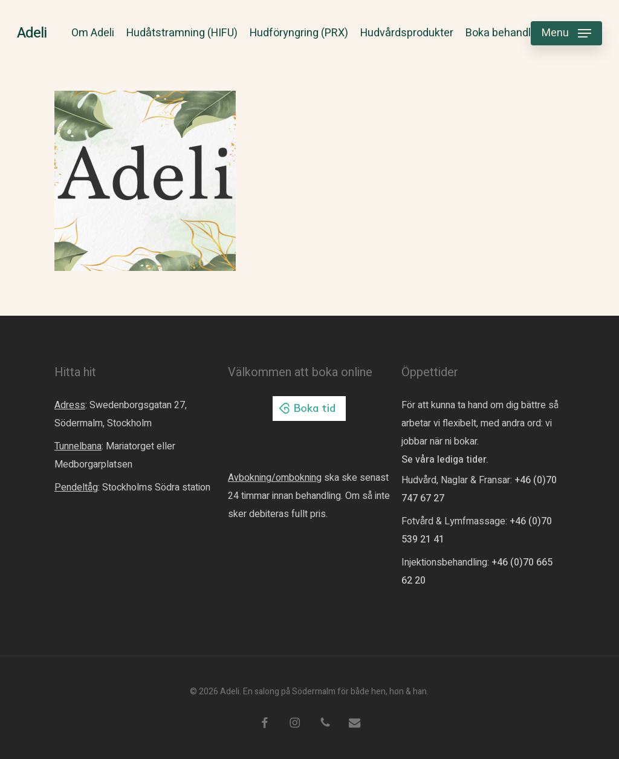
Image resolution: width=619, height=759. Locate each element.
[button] (566, 33)
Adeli (32, 33)
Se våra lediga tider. (444, 459)
